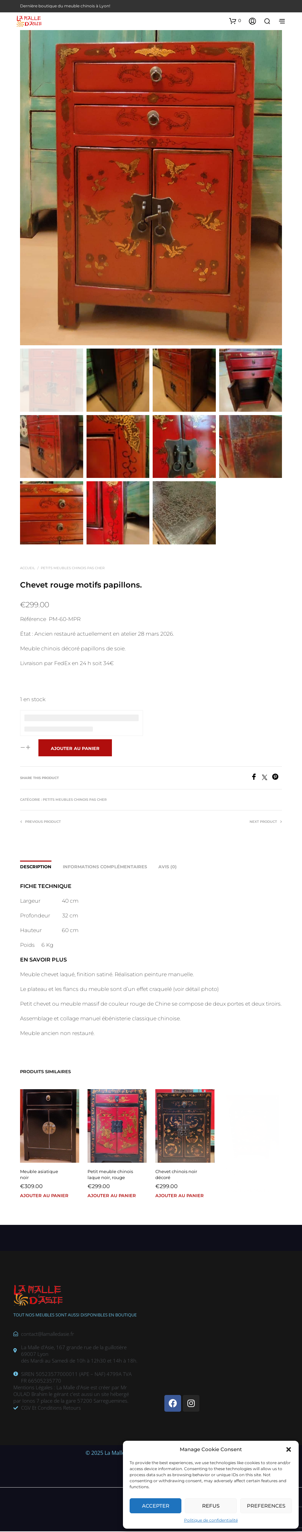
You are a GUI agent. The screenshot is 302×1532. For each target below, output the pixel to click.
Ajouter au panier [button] (44, 1195)
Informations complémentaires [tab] (105, 867)
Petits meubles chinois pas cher (73, 568)
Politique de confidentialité (211, 1520)
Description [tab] (35, 867)
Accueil (27, 568)
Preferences (266, 1506)
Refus (210, 1506)
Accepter (155, 1506)
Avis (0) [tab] (167, 867)
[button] (288, 1449)
